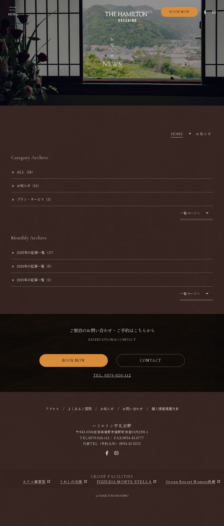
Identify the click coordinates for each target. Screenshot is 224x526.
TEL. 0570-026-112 (112, 375)
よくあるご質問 (80, 408)
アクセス (52, 408)
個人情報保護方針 (165, 408)
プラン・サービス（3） (32, 199)
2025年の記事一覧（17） (33, 252)
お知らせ (107, 408)
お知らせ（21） (26, 185)
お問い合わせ (132, 408)
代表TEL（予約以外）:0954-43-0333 (112, 443)
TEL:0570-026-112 (95, 437)
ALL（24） (23, 171)
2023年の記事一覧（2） (32, 279)
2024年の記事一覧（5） (32, 266)
